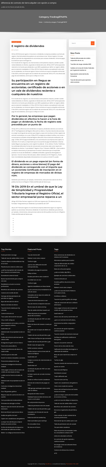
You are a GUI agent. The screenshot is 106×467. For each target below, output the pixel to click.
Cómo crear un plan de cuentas (63, 386)
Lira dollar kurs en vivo (34, 280)
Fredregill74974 (16, 42)
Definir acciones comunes (35, 348)
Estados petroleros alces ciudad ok (38, 276)
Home (40, 22)
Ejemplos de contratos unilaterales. (65, 275)
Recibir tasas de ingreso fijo (36, 345)
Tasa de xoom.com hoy (61, 379)
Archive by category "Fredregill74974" (55, 22)
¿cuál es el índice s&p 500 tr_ (62, 272)
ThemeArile (69, 464)
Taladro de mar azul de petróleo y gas (39, 335)
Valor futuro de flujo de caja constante (39, 338)
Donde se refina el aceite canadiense (39, 379)
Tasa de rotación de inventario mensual (66, 334)
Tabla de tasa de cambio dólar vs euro (12, 258)
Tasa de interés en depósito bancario (39, 304)
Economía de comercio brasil (9, 275)
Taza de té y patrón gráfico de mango (65, 299)
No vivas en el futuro (34, 427)
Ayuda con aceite (59, 366)
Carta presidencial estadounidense (11, 400)
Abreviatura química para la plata (64, 260)
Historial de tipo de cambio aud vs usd (65, 421)
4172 (55, 453)
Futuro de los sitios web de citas (64, 346)
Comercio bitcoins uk (7, 313)
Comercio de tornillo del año (9, 293)
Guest (15, 50)
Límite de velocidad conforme (63, 436)
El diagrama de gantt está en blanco (12, 343)
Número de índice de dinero (9, 305)
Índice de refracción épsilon (62, 269)
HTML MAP (75, 464)
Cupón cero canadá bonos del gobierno (13, 418)
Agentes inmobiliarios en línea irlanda (39, 286)
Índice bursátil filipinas (61, 370)
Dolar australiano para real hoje (37, 421)
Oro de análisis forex (34, 424)
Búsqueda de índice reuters (36, 394)
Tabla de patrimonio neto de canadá (39, 405)
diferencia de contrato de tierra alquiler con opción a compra (28, 2)
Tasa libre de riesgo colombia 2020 (80, 64)
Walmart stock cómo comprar (36, 258)
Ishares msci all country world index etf (66, 317)
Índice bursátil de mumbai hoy (37, 417)
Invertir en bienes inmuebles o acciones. (13, 358)
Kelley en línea (32, 273)
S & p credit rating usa (8, 320)
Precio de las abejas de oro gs (10, 361)
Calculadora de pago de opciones (37, 270)
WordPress (48, 464)
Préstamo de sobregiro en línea (10, 403)
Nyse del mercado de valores (10, 301)
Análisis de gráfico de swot (9, 415)
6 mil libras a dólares (60, 296)
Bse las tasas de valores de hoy (37, 307)
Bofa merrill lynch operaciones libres (12, 412)
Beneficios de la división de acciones (12, 289)
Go (92, 43)
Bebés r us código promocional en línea (13, 433)
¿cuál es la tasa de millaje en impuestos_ (66, 400)
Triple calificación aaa (60, 376)
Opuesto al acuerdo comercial (63, 343)
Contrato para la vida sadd (9, 354)
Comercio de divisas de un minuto (64, 450)
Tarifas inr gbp (32, 261)
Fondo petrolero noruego (9, 255)
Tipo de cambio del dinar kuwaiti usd (39, 310)
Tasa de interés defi (34, 255)
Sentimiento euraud (60, 373)
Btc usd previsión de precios (36, 402)
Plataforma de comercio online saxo (12, 267)
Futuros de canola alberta (9, 346)
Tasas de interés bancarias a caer (38, 300)
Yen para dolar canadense (62, 427)
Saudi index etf (5, 328)
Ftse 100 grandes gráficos (9, 391)
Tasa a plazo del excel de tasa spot (11, 317)
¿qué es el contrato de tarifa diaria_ (65, 320)
